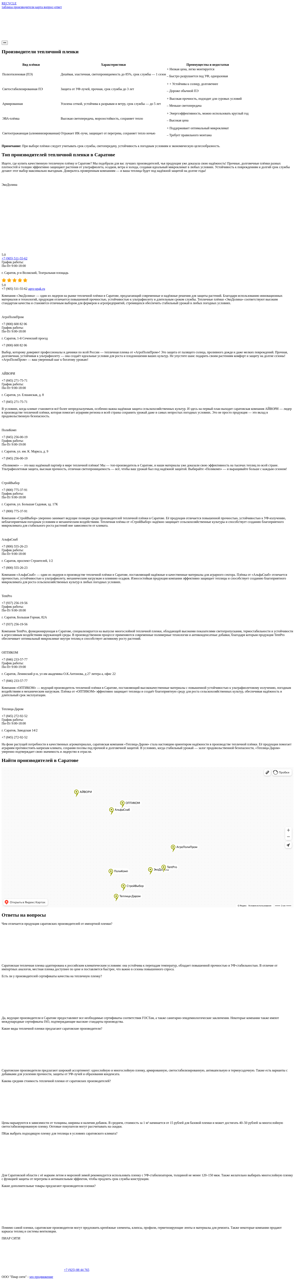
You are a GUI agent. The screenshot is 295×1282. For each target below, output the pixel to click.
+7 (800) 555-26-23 (14, 546)
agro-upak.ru (36, 288)
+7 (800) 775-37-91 (14, 490)
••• (4, 42)
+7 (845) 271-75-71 (14, 380)
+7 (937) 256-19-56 (14, 603)
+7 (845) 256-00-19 (14, 437)
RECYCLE (9, 3)
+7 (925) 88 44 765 (76, 1270)
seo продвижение (41, 1277)
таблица (8, 7)
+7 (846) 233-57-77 (14, 659)
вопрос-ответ (53, 7)
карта (39, 7)
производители (24, 7)
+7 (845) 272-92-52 (14, 716)
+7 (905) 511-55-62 (14, 258)
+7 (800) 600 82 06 (14, 324)
